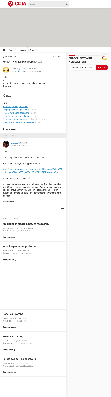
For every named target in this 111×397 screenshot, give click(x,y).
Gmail (32, 50)
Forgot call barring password (16, 119)
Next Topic (57, 57)
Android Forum (38, 119)
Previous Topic (11, 57)
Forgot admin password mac (16, 116)
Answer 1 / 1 (8, 136)
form (31, 178)
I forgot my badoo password (16, 113)
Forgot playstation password (16, 110)
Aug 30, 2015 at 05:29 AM (31, 71)
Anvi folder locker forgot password (18, 122)
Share (8, 96)
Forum (11, 50)
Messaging (21, 50)
